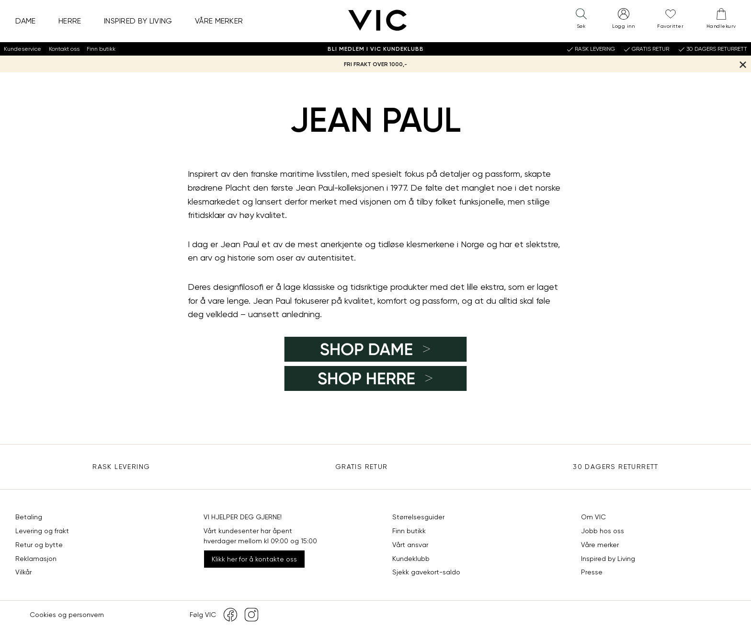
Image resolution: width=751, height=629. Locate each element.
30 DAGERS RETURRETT (616, 466)
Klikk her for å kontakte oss (254, 559)
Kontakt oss (64, 49)
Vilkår (23, 572)
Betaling (28, 517)
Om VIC (593, 517)
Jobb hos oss (602, 531)
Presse (592, 572)
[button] (581, 21)
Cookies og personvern (67, 614)
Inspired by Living (138, 20)
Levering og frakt (42, 531)
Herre (69, 20)
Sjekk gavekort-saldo (426, 572)
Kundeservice (22, 49)
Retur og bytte (39, 545)
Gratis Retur (361, 466)
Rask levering (121, 466)
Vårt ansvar (410, 545)
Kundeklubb (411, 558)
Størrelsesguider (418, 517)
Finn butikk (101, 49)
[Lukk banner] (742, 64)
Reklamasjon (36, 558)
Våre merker (219, 20)
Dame (25, 20)
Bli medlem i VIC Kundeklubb (376, 49)
